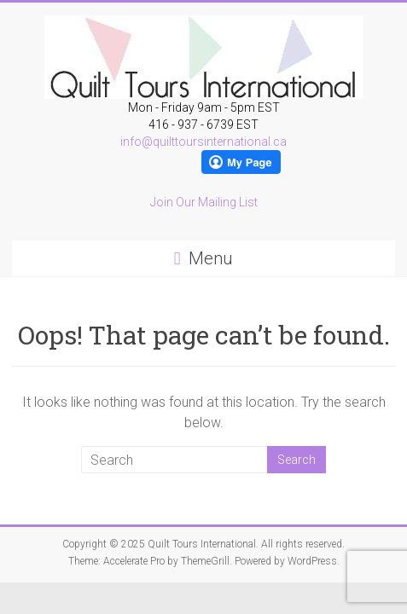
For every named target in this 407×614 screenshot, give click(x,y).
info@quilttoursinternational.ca (203, 141)
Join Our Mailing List (204, 202)
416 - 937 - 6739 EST (203, 124)
